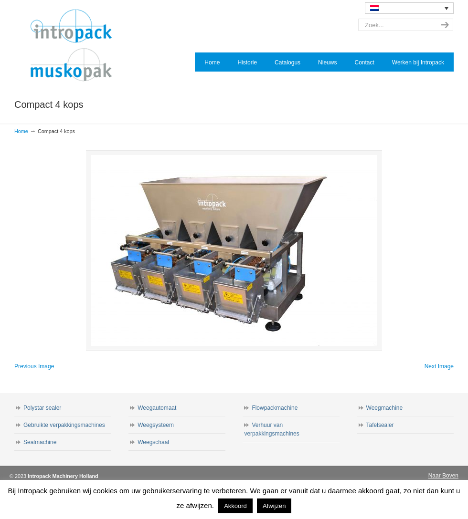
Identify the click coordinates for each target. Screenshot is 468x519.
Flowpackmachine (275, 408)
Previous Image (34, 366)
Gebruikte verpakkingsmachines (64, 425)
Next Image (439, 366)
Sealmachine (39, 442)
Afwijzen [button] (274, 505)
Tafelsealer (380, 425)
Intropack (75, 46)
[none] (409, 8)
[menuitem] (409, 8)
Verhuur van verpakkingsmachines (271, 429)
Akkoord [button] (235, 505)
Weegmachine (384, 408)
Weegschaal (153, 442)
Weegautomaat (157, 408)
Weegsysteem (156, 425)
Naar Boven (443, 475)
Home (21, 131)
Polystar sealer (42, 408)
